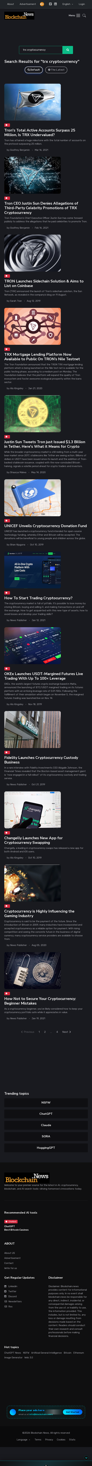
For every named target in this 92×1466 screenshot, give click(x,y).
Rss (8, 1306)
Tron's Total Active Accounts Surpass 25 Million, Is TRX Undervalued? (39, 132)
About (10, 4)
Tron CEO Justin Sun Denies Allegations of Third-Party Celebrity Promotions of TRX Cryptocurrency (41, 208)
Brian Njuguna (17, 544)
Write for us (10, 1268)
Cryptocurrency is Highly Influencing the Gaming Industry (39, 913)
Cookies (61, 1439)
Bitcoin (67, 1352)
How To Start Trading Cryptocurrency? (38, 598)
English (66, 4)
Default (34, 70)
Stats (72, 1439)
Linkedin (10, 1286)
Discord (10, 1296)
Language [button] (22, 1439)
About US (9, 1253)
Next (66, 1031)
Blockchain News (40, 1432)
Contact (8, 1263)
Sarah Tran (16, 301)
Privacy (49, 1439)
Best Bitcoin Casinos (16, 1229)
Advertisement (28, 4)
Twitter (10, 1291)
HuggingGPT (46, 1148)
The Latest (56, 70)
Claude (46, 1125)
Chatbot (11, 1221)
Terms (38, 1439)
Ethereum (78, 1352)
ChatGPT (46, 1114)
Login (82, 4)
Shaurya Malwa (18, 472)
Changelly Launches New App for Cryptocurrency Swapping (33, 840)
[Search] (41, 50)
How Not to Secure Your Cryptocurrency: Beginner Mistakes (40, 1001)
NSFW (46, 1103)
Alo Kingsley (16, 388)
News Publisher (18, 620)
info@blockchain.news (41, 1414)
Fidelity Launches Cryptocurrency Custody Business (41, 760)
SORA (46, 1136)
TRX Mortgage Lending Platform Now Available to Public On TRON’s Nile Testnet (42, 357)
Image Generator (13, 1357)
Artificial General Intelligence (46, 1352)
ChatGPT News (12, 1352)
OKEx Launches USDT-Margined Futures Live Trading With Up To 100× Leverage (43, 676)
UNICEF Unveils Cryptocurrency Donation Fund (45, 525)
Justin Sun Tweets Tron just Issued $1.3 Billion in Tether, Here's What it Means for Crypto (44, 444)
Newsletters (13, 1301)
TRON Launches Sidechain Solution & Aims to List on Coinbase (44, 283)
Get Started (72, 1412)
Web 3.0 (28, 1357)
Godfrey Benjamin (20, 150)
